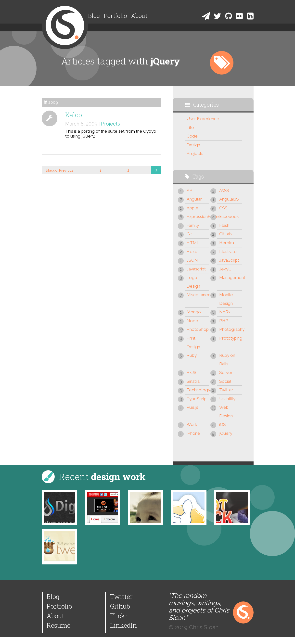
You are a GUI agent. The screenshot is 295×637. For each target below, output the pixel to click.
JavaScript (229, 260)
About (139, 16)
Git (189, 233)
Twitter (226, 389)
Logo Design (193, 282)
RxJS (191, 372)
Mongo (194, 311)
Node (192, 320)
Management (230, 277)
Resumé (58, 625)
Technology (198, 389)
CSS (223, 207)
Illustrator (228, 251)
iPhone (193, 433)
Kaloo (73, 115)
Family (193, 225)
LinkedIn (123, 625)
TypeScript (197, 398)
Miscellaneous (198, 294)
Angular (194, 199)
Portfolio (115, 16)
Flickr (119, 616)
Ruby (192, 355)
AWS (224, 190)
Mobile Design (226, 299)
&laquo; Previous (60, 170)
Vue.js (192, 407)
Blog (94, 16)
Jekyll (225, 269)
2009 (53, 102)
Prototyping (230, 338)
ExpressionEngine (198, 216)
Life (190, 127)
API (190, 190)
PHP (223, 320)
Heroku (226, 242)
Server (225, 372)
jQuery (225, 433)
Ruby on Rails (227, 359)
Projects (110, 124)
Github (120, 606)
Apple (192, 207)
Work (192, 424)
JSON (192, 260)
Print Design (193, 342)
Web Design (226, 411)
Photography (230, 329)
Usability (227, 398)
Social (225, 381)
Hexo (192, 251)
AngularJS (229, 199)
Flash (224, 225)
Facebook (229, 216)
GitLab (225, 233)
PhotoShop (198, 329)
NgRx (225, 311)
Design (193, 144)
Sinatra (193, 381)
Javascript (196, 269)
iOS (222, 424)
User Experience (203, 118)
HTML (193, 242)
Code (192, 136)
